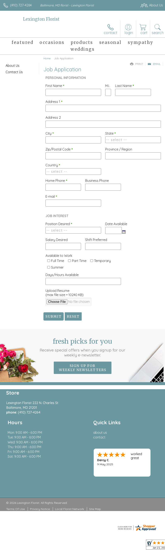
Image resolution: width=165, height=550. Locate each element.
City (49, 133)
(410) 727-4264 (21, 5)
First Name (54, 86)
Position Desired (58, 224)
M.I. (107, 86)
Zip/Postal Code (59, 149)
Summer (57, 267)
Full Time (57, 261)
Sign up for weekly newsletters (82, 368)
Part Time (79, 261)
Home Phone (56, 181)
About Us (12, 65)
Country (52, 165)
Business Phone (97, 181)
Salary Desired (56, 240)
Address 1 (53, 102)
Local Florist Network (69, 509)
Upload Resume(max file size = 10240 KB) (64, 293)
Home (47, 58)
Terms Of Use (15, 509)
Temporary (102, 261)
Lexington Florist (41, 19)
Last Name (124, 86)
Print (136, 64)
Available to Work (58, 256)
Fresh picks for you (82, 347)
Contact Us (14, 72)
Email (154, 64)
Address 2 (53, 117)
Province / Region (118, 149)
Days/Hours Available (62, 275)
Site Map (95, 509)
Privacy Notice (40, 509)
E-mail (51, 196)
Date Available (116, 224)
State (110, 133)
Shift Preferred (96, 240)
